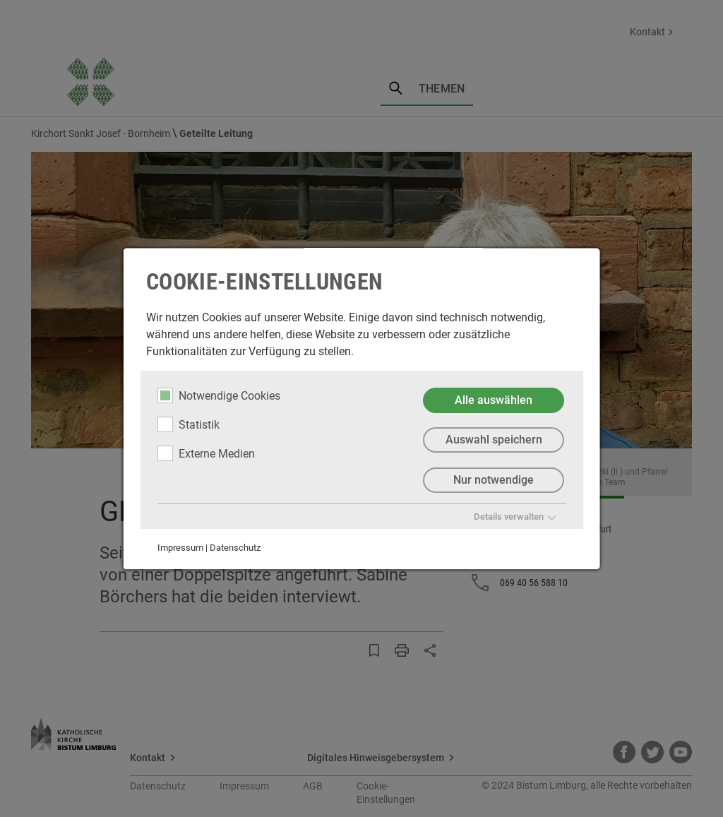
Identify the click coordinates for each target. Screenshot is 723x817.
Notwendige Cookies (218, 395)
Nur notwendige (493, 480)
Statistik (188, 424)
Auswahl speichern (493, 440)
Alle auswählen (493, 400)
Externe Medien (206, 453)
